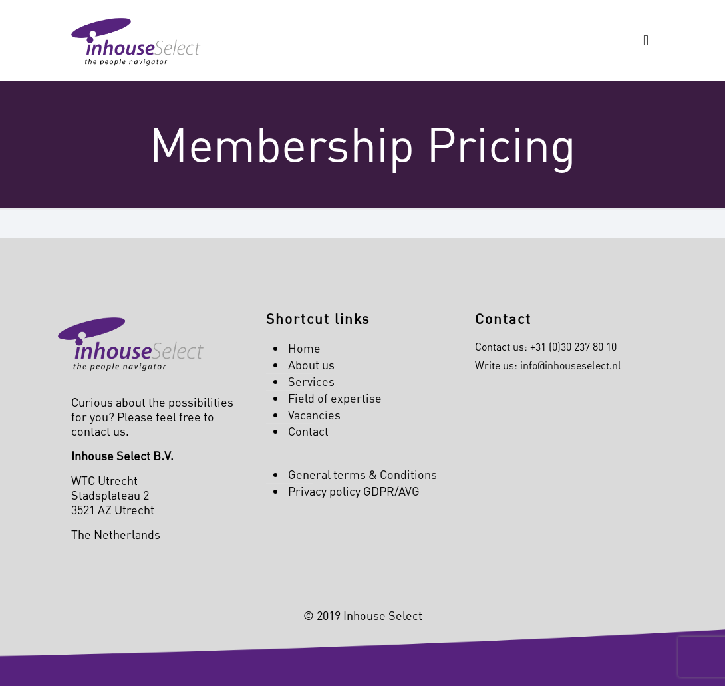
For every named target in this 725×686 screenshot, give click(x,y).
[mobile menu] (646, 40)
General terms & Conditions (362, 474)
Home (304, 348)
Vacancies (314, 414)
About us (311, 364)
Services (311, 381)
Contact (308, 431)
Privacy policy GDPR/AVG (354, 491)
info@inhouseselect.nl (570, 365)
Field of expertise (335, 398)
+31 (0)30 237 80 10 (573, 346)
